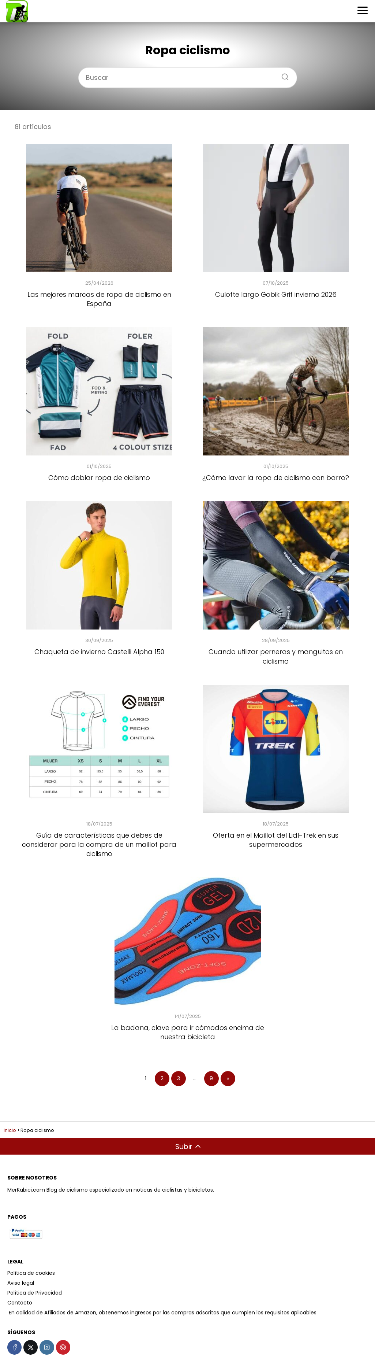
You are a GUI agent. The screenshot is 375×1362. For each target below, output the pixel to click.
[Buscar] (282, 74)
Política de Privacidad (34, 1292)
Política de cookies (31, 1273)
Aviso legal (20, 1283)
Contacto (19, 1302)
